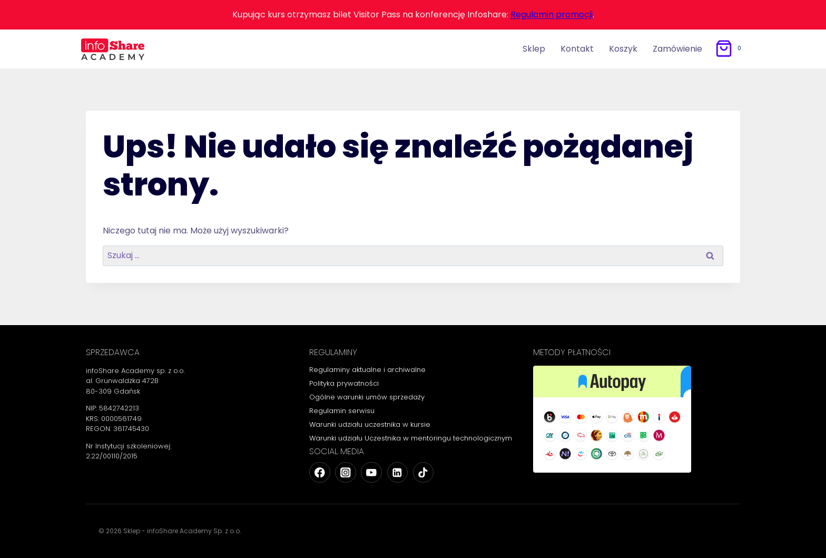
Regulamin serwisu (342, 411)
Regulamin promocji (551, 14)
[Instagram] (345, 472)
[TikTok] (423, 472)
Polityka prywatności (344, 383)
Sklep (534, 49)
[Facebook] (319, 472)
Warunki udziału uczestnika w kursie (369, 424)
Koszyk (623, 49)
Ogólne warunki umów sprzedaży (367, 397)
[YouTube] (371, 472)
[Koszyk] (730, 48)
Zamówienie (677, 49)
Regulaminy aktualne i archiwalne (367, 370)
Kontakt (577, 49)
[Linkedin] (397, 472)
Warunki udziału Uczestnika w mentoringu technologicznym (410, 438)
